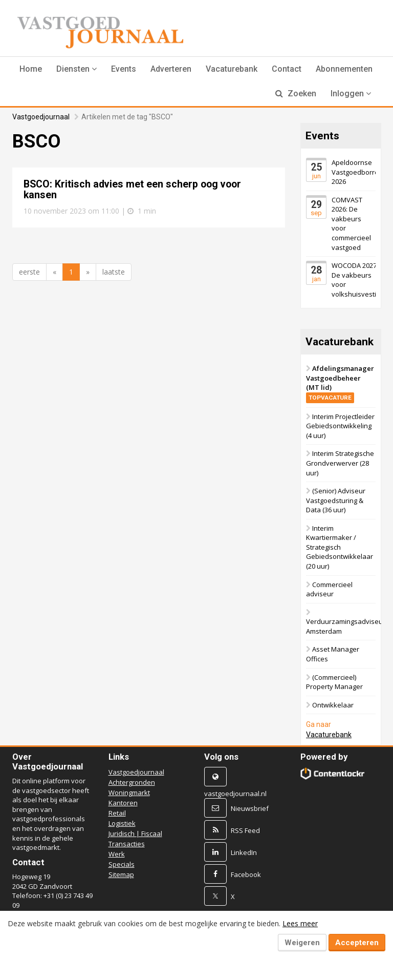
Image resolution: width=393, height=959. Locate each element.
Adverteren (170, 69)
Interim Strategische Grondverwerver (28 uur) (340, 463)
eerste (29, 272)
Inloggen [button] (351, 93)
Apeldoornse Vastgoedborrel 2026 (356, 172)
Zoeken (295, 93)
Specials (121, 864)
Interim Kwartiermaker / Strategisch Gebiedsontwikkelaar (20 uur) (339, 547)
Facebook (246, 874)
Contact (286, 69)
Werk (116, 854)
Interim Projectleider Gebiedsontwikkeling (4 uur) (340, 426)
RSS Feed (245, 830)
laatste (113, 272)
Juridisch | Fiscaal (135, 833)
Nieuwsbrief (250, 808)
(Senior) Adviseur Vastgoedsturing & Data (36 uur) (335, 500)
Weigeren (302, 942)
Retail (117, 813)
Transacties (126, 843)
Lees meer (300, 923)
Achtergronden (131, 782)
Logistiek (122, 823)
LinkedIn (244, 852)
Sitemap (121, 874)
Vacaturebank (231, 69)
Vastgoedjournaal (41, 117)
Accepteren (357, 942)
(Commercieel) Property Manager (334, 682)
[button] (76, 69)
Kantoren (123, 802)
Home (30, 69)
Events (123, 69)
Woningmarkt (129, 792)
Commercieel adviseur (329, 589)
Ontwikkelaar (333, 705)
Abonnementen (344, 69)
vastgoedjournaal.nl (235, 793)
